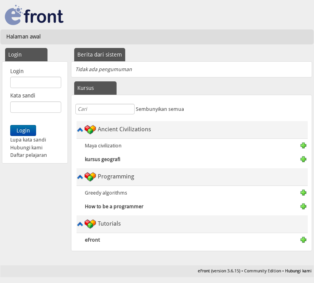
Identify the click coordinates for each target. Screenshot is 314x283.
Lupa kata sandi (28, 140)
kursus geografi (102, 159)
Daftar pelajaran (28, 155)
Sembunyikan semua (160, 109)
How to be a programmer (114, 206)
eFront (92, 240)
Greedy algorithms (106, 193)
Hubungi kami (26, 148)
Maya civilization (103, 146)
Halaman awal (23, 36)
